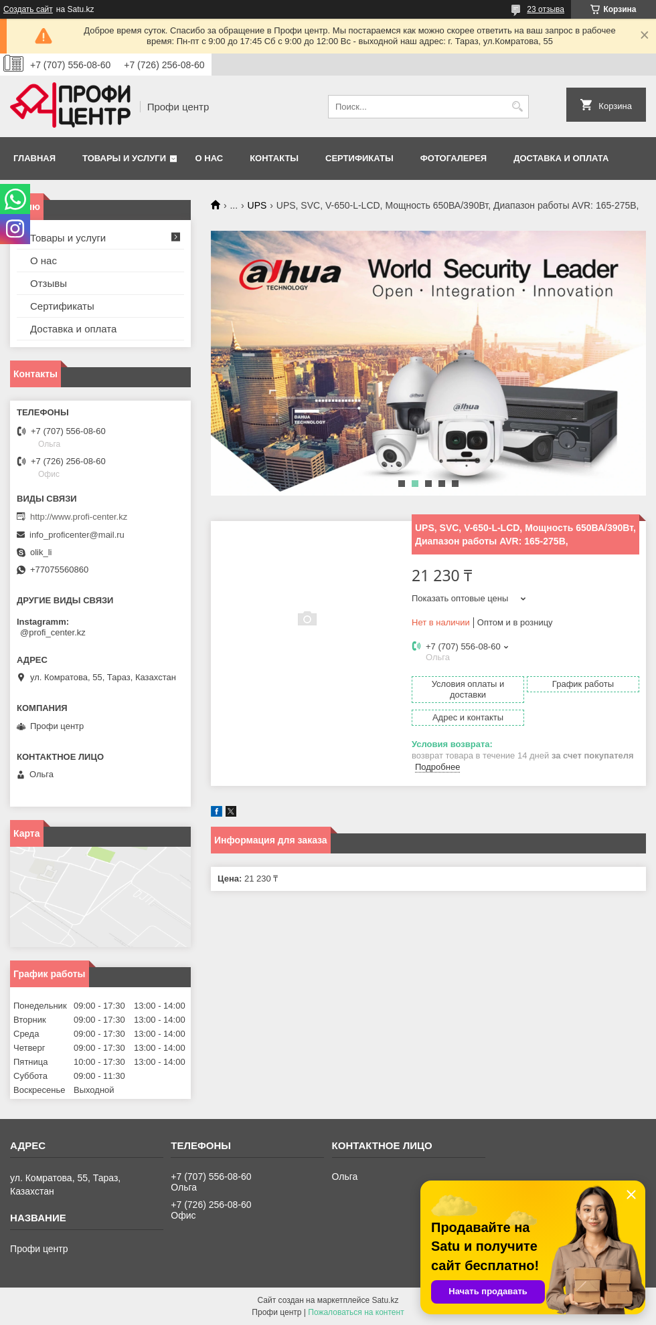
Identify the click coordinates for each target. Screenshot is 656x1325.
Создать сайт (28, 9)
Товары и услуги (124, 158)
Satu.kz (385, 1300)
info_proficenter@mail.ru (77, 535)
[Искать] (517, 106)
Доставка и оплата (560, 158)
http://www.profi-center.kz (78, 517)
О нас (209, 158)
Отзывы (48, 283)
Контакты (274, 158)
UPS (257, 205)
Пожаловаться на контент (356, 1312)
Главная (34, 158)
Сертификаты (359, 158)
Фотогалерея (453, 158)
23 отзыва (545, 9)
